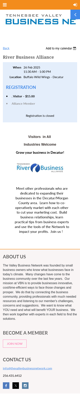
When (17, 67)
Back (6, 48)
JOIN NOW (15, 343)
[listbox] (61, 48)
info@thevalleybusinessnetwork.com (27, 368)
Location (15, 77)
